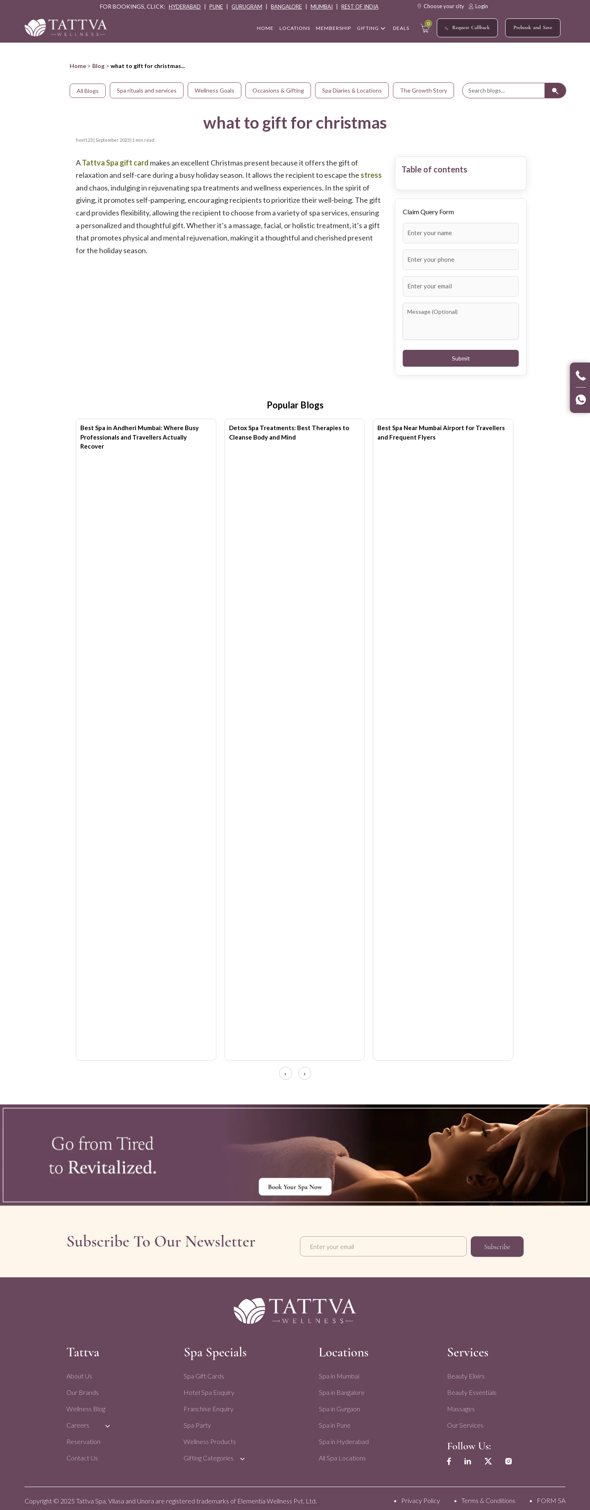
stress (371, 174)
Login (478, 6)
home (265, 28)
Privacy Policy (420, 1496)
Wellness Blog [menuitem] (85, 1404)
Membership (333, 28)
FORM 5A (551, 1496)
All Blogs (88, 90)
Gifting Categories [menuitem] (208, 1453)
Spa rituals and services (147, 90)
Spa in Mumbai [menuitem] (338, 1371)
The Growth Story (423, 90)
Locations (294, 28)
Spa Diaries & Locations (352, 90)
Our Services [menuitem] (463, 1420)
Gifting (368, 28)
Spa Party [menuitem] (197, 1420)
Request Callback (467, 28)
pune (216, 6)
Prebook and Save (532, 27)
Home (78, 65)
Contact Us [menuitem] (82, 1453)
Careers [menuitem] (77, 1420)
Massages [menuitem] (459, 1404)
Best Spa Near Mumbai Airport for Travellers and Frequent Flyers (441, 432)
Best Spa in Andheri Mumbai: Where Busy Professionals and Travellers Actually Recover (139, 437)
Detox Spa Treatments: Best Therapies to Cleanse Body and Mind (289, 432)
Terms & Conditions (488, 1496)
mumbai (322, 6)
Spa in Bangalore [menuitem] (340, 1388)
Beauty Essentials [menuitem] (470, 1388)
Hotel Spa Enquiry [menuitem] (208, 1388)
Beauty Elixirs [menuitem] (464, 1371)
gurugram (246, 6)
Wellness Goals (214, 90)
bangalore (286, 6)
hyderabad (185, 6)
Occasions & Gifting (278, 90)
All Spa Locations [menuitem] (341, 1453)
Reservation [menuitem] (83, 1437)
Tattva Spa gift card (116, 162)
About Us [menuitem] (79, 1371)
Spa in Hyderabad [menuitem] (343, 1437)
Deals (401, 28)
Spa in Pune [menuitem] (333, 1420)
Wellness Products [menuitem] (209, 1437)
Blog (98, 65)
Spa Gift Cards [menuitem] (203, 1371)
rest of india (360, 6)
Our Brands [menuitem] (82, 1388)
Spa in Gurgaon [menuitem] (338, 1404)
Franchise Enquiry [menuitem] (208, 1404)
